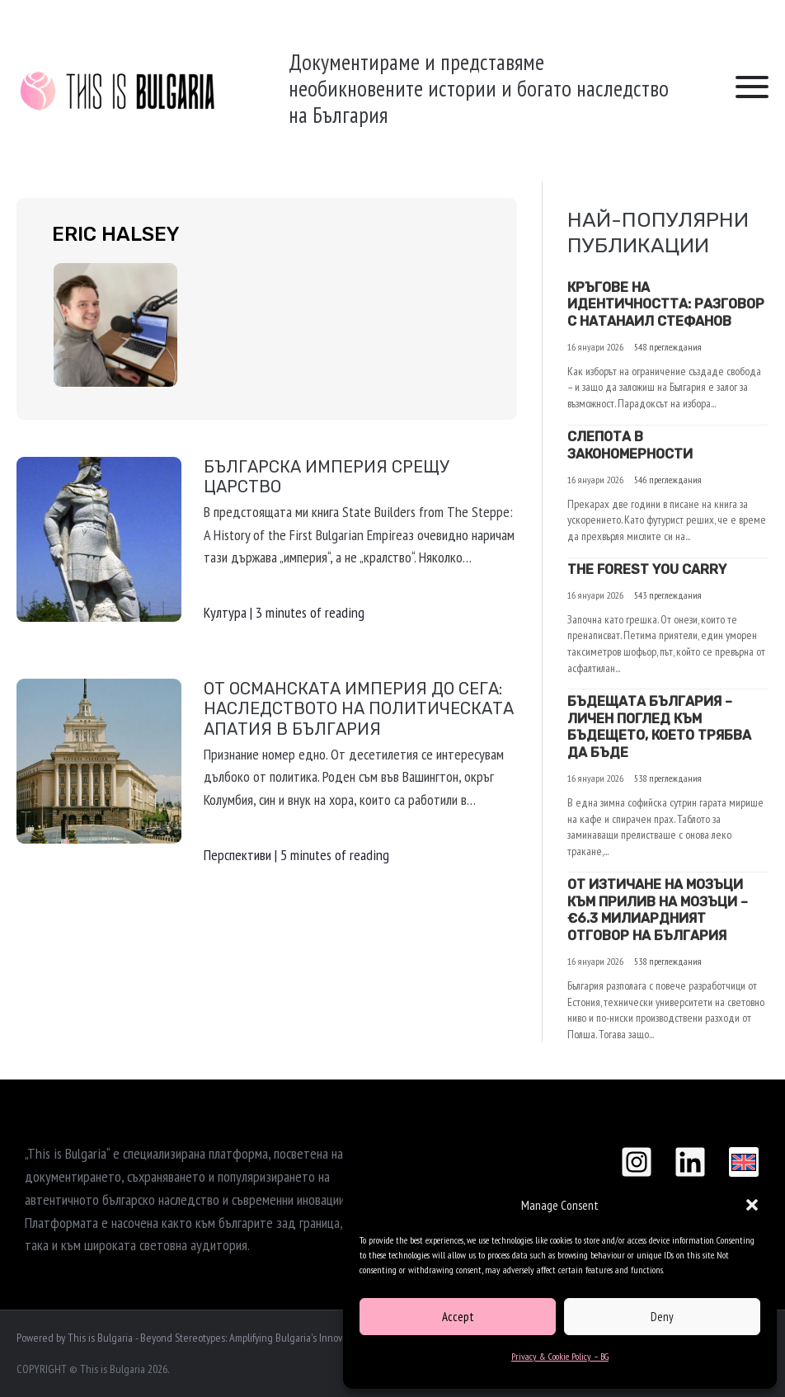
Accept (458, 1316)
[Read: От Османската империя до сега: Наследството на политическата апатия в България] (98, 759)
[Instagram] (636, 1161)
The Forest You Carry (646, 569)
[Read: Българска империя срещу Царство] (98, 537)
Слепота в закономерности (630, 445)
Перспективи (237, 854)
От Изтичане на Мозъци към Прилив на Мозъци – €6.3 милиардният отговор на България (657, 910)
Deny (662, 1316)
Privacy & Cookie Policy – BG (560, 1356)
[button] (752, 1205)
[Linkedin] (690, 1161)
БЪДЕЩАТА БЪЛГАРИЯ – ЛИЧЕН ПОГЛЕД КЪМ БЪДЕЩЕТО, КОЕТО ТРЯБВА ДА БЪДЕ (659, 727)
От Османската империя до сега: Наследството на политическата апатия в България (359, 709)
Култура (225, 612)
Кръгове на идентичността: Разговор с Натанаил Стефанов (665, 305)
